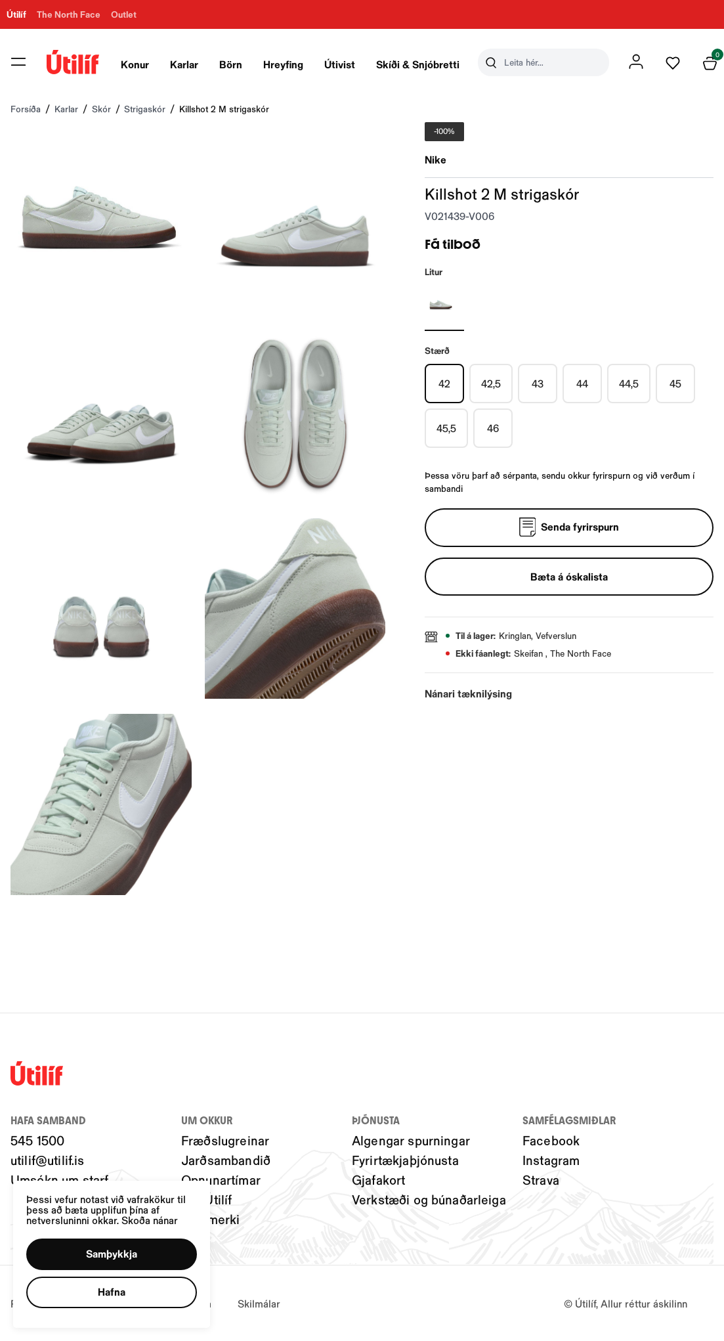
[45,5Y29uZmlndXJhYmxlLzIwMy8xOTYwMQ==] (446, 428)
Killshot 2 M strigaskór (224, 108)
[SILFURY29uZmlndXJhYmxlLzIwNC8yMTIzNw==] (444, 304)
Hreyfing (284, 64)
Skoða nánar (149, 1220)
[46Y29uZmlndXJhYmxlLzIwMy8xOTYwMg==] (493, 428)
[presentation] (135, 62)
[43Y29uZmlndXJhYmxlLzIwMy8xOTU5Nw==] (537, 383)
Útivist (340, 64)
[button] (111, 1254)
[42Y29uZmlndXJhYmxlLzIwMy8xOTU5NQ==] (444, 383)
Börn (231, 64)
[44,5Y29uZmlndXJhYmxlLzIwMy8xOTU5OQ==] (628, 383)
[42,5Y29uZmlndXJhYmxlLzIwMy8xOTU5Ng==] (491, 383)
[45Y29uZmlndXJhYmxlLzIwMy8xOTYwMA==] (675, 383)
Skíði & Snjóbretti (418, 64)
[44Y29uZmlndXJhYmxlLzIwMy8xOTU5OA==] (582, 383)
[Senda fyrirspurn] (569, 528)
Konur (135, 64)
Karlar (185, 64)
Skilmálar (259, 1303)
